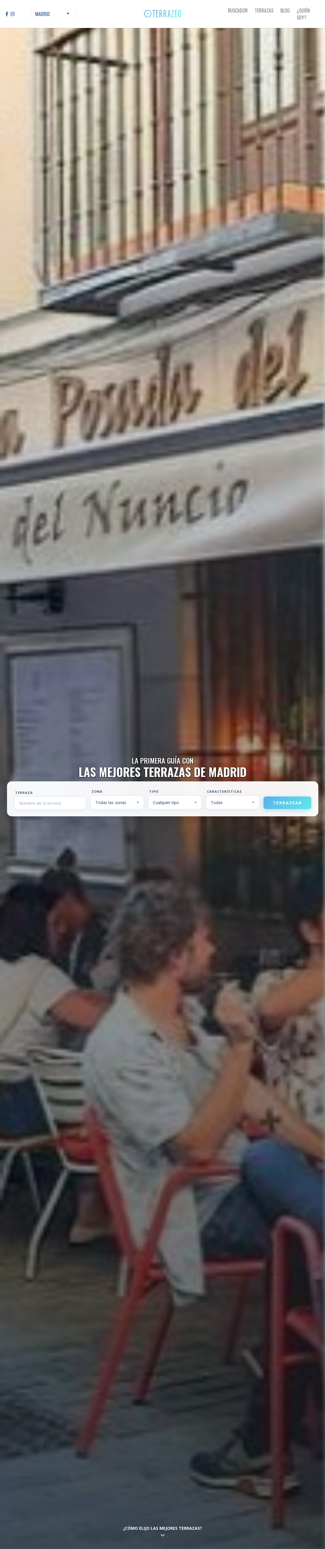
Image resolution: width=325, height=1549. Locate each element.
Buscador (238, 10)
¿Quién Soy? (303, 14)
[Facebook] (7, 14)
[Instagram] (12, 14)
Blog (285, 10)
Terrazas (264, 10)
